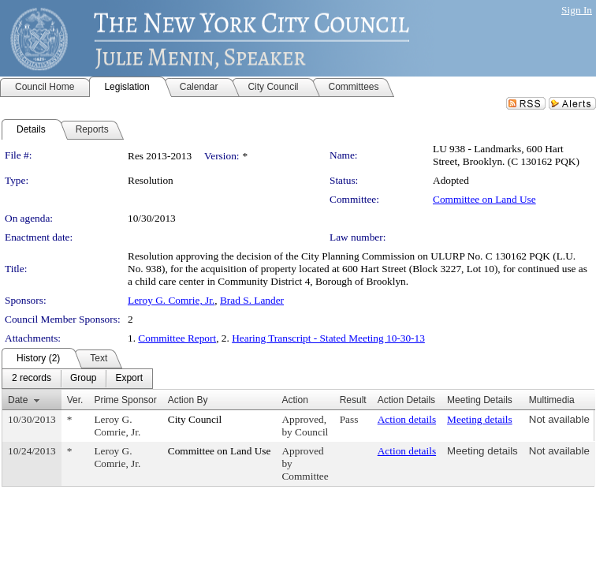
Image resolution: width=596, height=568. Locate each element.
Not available (559, 419)
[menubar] (77, 378)
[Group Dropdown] (83, 378)
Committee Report (177, 338)
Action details (407, 419)
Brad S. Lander (252, 300)
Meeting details (479, 419)
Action (294, 399)
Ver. (75, 399)
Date (18, 399)
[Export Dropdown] (129, 378)
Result (353, 399)
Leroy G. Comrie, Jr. (171, 300)
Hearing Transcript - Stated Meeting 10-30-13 (328, 338)
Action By (188, 399)
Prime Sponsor (125, 399)
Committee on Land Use (484, 199)
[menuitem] (31, 378)
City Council (195, 419)
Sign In (576, 10)
